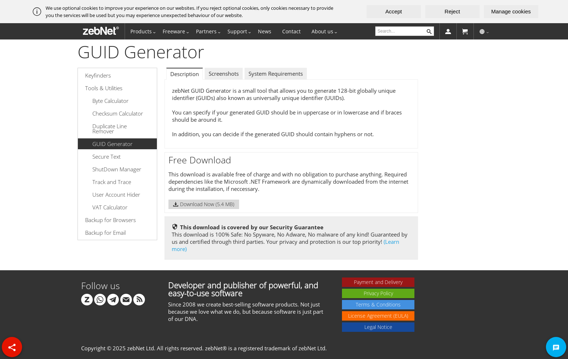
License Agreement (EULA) (378, 315)
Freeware (174, 31)
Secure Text (106, 156)
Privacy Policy (378, 293)
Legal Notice (378, 326)
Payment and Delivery (378, 282)
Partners (206, 31)
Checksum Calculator (117, 113)
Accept (393, 11)
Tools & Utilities (103, 88)
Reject (452, 11)
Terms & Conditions (378, 304)
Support (237, 31)
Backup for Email (105, 232)
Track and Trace (111, 181)
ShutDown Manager (116, 169)
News (264, 31)
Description (184, 74)
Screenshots (224, 73)
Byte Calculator (110, 100)
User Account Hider (116, 194)
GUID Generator (112, 143)
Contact (291, 31)
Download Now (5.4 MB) (203, 204)
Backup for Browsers (110, 220)
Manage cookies (511, 11)
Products (141, 31)
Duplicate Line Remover (109, 128)
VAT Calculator (110, 207)
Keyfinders (98, 75)
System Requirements (275, 73)
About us (322, 31)
